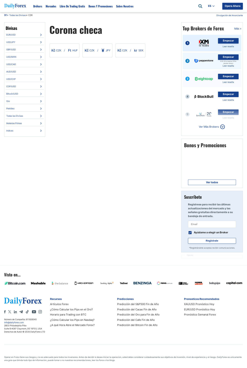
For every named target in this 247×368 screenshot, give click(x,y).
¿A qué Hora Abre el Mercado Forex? (72, 325)
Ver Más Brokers (209, 126)
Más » (237, 28)
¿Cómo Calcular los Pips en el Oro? (71, 309)
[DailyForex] (23, 301)
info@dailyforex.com (14, 322)
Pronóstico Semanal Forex (200, 314)
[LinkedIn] (15, 311)
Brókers (37, 6)
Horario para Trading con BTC (68, 314)
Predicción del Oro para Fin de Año (138, 314)
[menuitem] (24, 35)
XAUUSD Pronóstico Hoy (199, 304)
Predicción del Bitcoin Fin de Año (137, 325)
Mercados (51, 6)
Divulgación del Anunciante (229, 15)
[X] (9, 311)
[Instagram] (40, 311)
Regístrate (212, 240)
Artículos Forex (59, 304)
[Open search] (200, 6)
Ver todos (212, 182)
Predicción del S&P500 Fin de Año (138, 304)
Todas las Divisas (17, 15)
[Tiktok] (27, 312)
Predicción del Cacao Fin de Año (137, 309)
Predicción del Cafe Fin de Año (136, 320)
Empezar (228, 40)
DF (5, 15)
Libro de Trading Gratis (72, 6)
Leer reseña (228, 46)
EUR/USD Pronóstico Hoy (199, 309)
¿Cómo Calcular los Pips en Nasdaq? (72, 320)
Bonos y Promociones (101, 6)
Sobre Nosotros (124, 6)
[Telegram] (21, 311)
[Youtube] (34, 311)
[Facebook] (5, 311)
